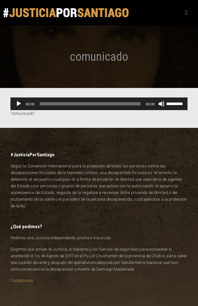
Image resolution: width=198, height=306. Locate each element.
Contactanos (21, 280)
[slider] (90, 103)
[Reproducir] (19, 104)
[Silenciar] (161, 104)
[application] (99, 103)
